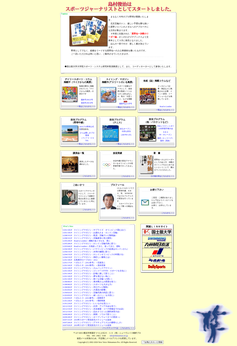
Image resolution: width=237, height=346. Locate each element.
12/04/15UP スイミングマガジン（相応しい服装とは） (87, 257)
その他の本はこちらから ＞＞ (163, 176)
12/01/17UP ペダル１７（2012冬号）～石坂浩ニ (84, 262)
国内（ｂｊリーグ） (165, 138)
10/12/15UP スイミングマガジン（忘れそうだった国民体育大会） (92, 311)
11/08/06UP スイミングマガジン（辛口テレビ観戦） (86, 287)
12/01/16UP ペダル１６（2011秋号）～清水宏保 (84, 265)
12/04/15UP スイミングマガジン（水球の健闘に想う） (87, 252)
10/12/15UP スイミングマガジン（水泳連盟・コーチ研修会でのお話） (94, 309)
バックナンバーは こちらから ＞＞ (118, 328)
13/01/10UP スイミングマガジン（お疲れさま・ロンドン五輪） (91, 232)
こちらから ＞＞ (89, 176)
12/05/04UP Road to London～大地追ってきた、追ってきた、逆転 (91, 246)
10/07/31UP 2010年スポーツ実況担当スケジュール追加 (87, 320)
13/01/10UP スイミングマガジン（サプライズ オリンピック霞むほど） (95, 230)
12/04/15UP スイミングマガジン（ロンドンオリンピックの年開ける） (94, 254)
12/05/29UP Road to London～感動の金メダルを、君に (86, 241)
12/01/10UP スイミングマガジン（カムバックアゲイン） (88, 268)
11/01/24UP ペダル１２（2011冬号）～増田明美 (84, 301)
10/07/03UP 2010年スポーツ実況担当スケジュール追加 (87, 325)
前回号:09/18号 (87, 103)
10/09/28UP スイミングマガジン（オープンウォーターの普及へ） (92, 317)
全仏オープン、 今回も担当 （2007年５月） (126, 132)
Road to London (166, 106)
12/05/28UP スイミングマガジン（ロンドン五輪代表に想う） (90, 243)
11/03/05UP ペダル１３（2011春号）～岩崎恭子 (84, 298)
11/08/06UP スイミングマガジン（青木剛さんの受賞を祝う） (90, 281)
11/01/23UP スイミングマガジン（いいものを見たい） (87, 303)
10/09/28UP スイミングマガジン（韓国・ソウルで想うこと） (90, 314)
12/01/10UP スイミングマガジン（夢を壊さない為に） (87, 276)
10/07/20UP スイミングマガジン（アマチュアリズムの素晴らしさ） (93, 322)
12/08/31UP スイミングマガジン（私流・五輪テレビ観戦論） (90, 235)
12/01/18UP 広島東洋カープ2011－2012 (80, 260)
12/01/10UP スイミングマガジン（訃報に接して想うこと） (89, 273)
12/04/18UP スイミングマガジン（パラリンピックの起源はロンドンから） (96, 249)
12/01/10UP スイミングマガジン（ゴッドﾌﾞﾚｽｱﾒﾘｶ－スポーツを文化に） (95, 271)
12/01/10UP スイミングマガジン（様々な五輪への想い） (88, 279)
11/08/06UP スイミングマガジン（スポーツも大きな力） (88, 284)
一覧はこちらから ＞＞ (86, 106)
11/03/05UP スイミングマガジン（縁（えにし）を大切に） (89, 295)
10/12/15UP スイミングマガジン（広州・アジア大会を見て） (90, 306)
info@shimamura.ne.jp (119, 336)
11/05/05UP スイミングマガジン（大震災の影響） (85, 290)
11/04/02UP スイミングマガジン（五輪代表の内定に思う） (89, 292)
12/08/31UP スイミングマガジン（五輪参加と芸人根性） (88, 238)
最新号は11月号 (125, 103)
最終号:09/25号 (87, 100)
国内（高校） (165, 141)
